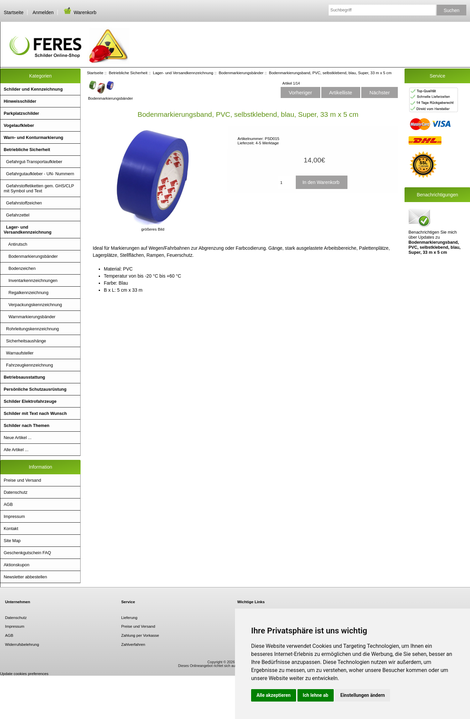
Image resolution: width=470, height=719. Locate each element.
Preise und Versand (22, 480)
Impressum (14, 516)
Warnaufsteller (19, 352)
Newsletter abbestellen (25, 576)
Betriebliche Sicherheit (128, 72)
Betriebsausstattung (24, 377)
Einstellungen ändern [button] (362, 695)
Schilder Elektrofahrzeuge (30, 401)
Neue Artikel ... (18, 437)
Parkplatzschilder (21, 113)
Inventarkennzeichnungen (30, 280)
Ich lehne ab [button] (315, 695)
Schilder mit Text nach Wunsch (35, 413)
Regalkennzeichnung (26, 292)
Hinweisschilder (20, 101)
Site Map (12, 540)
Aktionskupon (17, 564)
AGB (8, 504)
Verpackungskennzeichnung (33, 304)
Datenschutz (16, 492)
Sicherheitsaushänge (25, 340)
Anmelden (43, 12)
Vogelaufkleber (19, 125)
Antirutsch (15, 244)
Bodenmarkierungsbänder (241, 72)
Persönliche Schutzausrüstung (35, 389)
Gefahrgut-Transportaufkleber (33, 161)
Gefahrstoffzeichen (23, 202)
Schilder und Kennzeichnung (33, 89)
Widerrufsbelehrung (22, 644)
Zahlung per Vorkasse (140, 635)
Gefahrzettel (17, 215)
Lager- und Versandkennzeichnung (183, 72)
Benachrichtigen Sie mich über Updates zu (435, 231)
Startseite (13, 12)
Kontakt (11, 528)
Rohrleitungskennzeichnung (31, 328)
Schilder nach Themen (26, 425)
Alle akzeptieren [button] (273, 695)
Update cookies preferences (24, 673)
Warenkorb (79, 12)
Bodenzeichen (20, 268)
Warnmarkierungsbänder (29, 316)
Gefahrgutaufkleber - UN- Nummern (39, 173)
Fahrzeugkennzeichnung (28, 365)
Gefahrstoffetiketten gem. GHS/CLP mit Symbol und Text (39, 188)
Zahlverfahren (133, 644)
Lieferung (129, 617)
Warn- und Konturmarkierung (33, 137)
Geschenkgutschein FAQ (27, 552)
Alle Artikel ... (16, 449)
